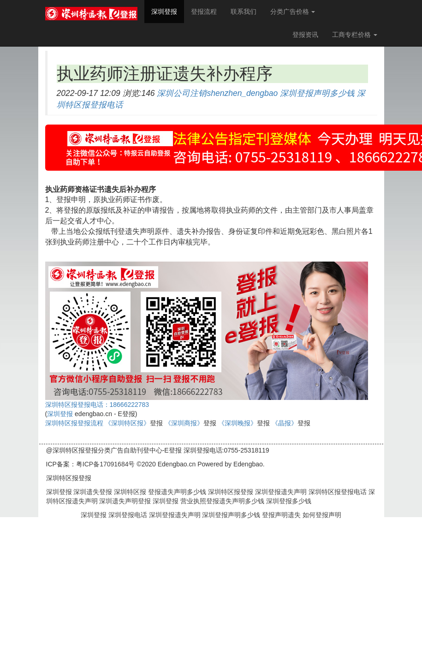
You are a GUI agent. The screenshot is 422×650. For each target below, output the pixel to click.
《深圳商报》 (184, 423)
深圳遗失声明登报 (124, 501)
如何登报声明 (322, 515)
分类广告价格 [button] (292, 11)
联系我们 (243, 11)
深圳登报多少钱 (287, 501)
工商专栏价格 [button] (354, 34)
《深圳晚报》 (237, 423)
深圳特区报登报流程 (74, 423)
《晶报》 (284, 423)
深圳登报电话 (128, 515)
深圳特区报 (129, 491)
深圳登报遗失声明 (280, 491)
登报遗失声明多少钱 (176, 491)
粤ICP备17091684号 (105, 464)
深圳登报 (167, 10)
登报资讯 (305, 34)
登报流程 (204, 11)
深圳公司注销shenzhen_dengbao (217, 93)
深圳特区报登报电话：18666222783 (97, 404)
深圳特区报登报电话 (337, 491)
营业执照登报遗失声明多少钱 (221, 501)
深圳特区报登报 (229, 491)
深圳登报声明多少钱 (317, 93)
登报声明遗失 (282, 515)
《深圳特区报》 (127, 423)
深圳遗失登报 (92, 491)
